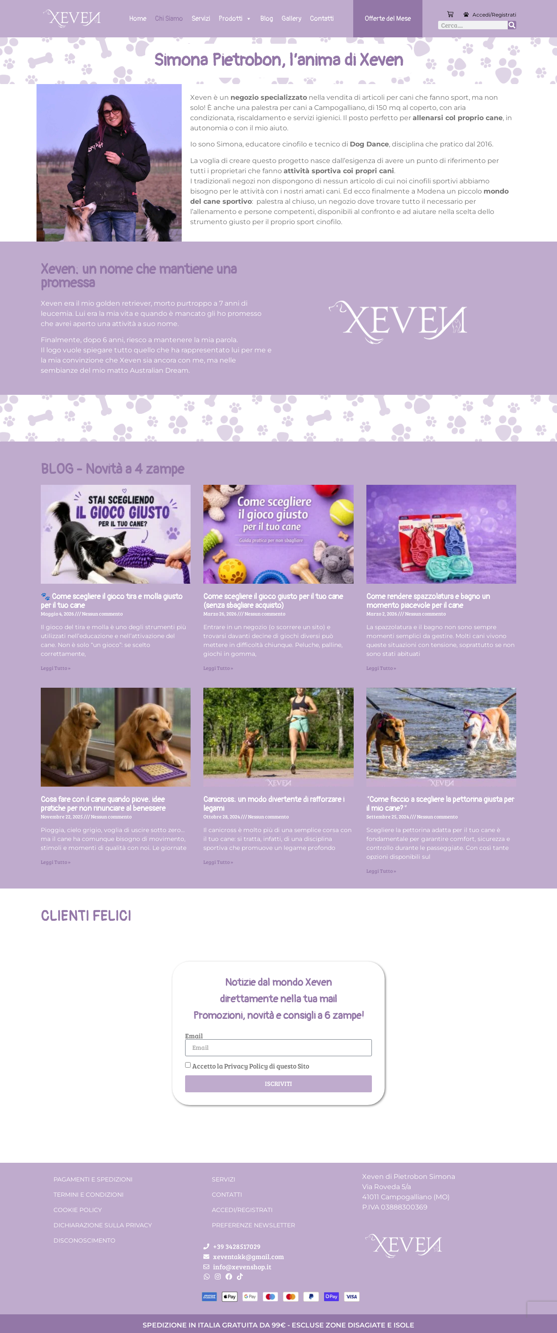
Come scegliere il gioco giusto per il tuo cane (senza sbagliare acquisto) (273, 601)
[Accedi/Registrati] (466, 14)
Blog (266, 18)
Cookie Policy (77, 1210)
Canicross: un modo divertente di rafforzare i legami (273, 804)
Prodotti (235, 18)
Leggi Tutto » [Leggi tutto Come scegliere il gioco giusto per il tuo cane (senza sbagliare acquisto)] (218, 667)
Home (137, 18)
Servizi (200, 18)
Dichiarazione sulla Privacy (102, 1225)
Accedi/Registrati (494, 14)
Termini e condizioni (88, 1194)
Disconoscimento (84, 1240)
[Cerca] (512, 25)
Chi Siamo (169, 18)
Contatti (322, 18)
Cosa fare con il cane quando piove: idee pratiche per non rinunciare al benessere (103, 804)
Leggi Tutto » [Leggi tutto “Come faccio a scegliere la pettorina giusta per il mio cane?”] (381, 870)
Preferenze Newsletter (253, 1225)
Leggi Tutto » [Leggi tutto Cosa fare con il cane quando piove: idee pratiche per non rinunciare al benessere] (55, 861)
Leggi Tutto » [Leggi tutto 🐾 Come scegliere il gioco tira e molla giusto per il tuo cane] (55, 667)
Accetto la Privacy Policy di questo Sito (250, 1065)
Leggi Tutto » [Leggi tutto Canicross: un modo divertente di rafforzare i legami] (218, 861)
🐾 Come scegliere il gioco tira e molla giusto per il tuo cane (112, 601)
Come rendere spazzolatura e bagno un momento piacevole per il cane (428, 601)
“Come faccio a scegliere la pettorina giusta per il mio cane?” (440, 804)
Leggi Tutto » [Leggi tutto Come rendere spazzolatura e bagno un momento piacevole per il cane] (381, 667)
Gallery (291, 18)
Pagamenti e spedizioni (92, 1179)
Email (194, 1035)
